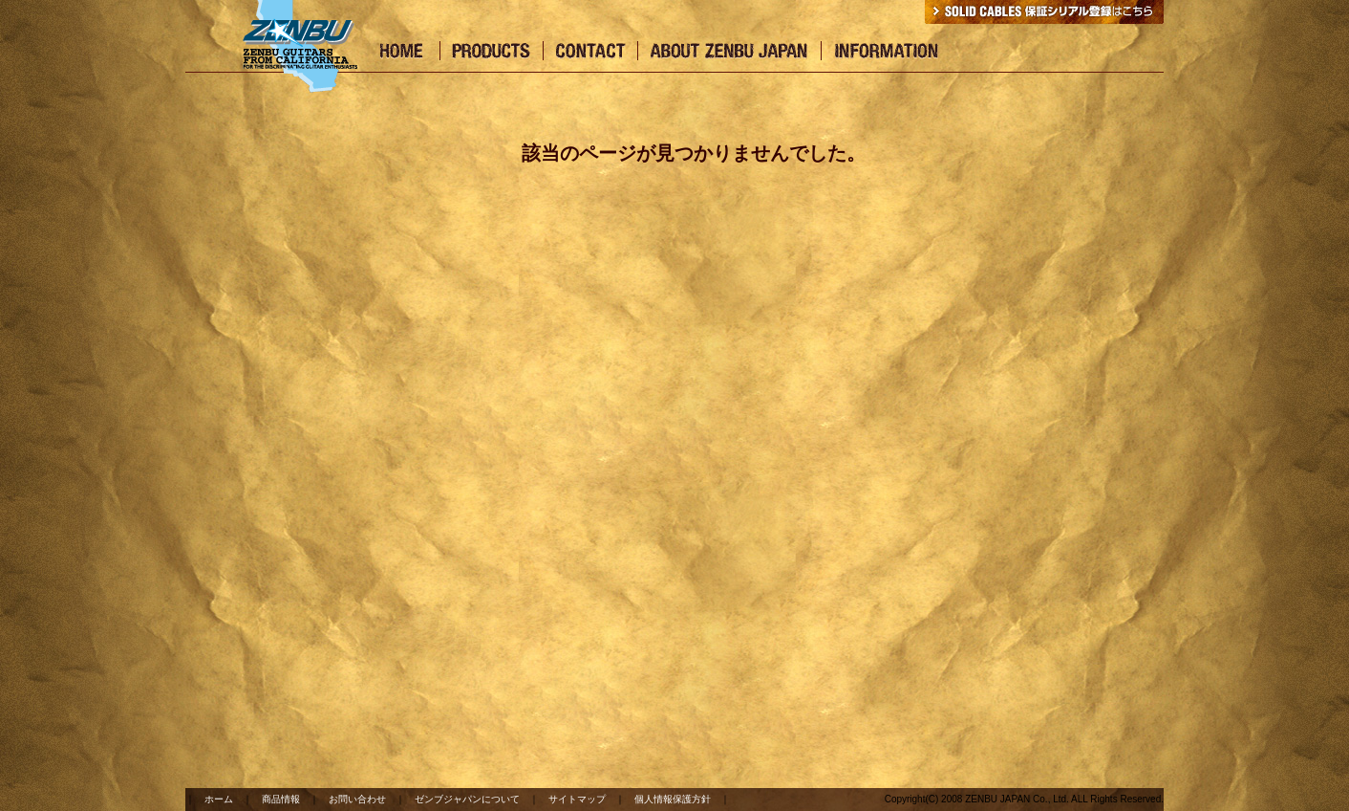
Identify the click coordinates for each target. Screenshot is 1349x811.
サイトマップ (577, 799)
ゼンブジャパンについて (467, 799)
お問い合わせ (357, 799)
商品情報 (281, 799)
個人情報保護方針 (672, 799)
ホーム (218, 799)
